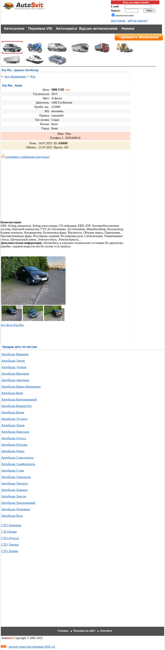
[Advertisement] (37, 190)
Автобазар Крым (12, 412)
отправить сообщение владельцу (25, 156)
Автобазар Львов (12, 425)
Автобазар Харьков (14, 490)
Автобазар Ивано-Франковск (21, 386)
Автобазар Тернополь (16, 477)
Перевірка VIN (40, 28)
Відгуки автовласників (98, 28)
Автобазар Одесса (13, 438)
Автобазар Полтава (14, 444)
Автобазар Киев (12, 393)
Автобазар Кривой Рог (16, 406)
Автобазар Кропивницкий (19, 399)
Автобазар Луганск (14, 418)
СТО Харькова (11, 525)
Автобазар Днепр (13, 360)
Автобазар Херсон (13, 496)
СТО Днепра (10, 544)
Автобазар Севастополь (17, 457)
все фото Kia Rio (12, 325)
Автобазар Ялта (12, 515)
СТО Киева (9, 531)
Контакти (106, 630)
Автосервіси (66, 28)
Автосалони (14, 28)
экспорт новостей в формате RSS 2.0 (32, 646)
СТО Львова (9, 551)
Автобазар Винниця (15, 354)
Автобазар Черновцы (15, 509)
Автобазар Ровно (12, 451)
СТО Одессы (10, 538)
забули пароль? (137, 20)
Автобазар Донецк (13, 367)
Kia (33, 76)
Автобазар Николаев (15, 431)
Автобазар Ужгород (14, 483)
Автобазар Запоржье (15, 380)
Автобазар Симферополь (18, 464)
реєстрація (118, 20)
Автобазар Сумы (12, 470)
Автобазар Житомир (15, 373)
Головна (63, 630)
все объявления (15, 76)
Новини (127, 28)
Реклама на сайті (84, 630)
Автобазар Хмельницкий (18, 502)
